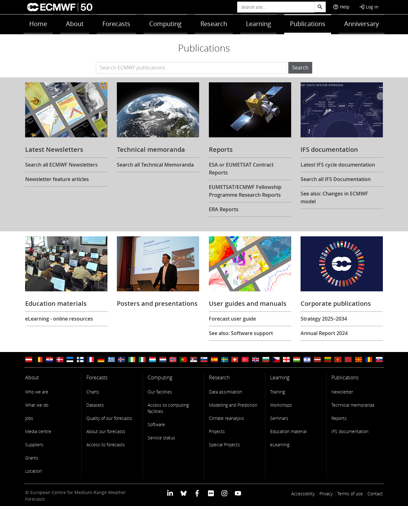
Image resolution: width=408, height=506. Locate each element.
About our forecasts (105, 431)
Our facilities (160, 392)
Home (38, 23)
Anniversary (361, 23)
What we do (36, 405)
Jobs (29, 418)
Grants (31, 458)
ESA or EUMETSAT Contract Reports (241, 168)
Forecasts (116, 23)
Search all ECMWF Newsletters (61, 164)
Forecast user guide (232, 318)
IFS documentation (349, 431)
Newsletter (342, 392)
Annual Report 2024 (324, 333)
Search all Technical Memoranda (155, 164)
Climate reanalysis (226, 418)
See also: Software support (241, 333)
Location (33, 471)
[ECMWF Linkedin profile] (170, 493)
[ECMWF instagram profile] (224, 493)
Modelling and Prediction (233, 405)
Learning (258, 23)
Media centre (38, 431)
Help (341, 7)
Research (213, 23)
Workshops (281, 405)
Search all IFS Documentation (336, 179)
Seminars (279, 418)
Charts (92, 392)
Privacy (326, 494)
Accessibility (303, 494)
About (75, 23)
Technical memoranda (352, 405)
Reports (339, 418)
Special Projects (224, 445)
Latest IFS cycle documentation (338, 164)
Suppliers (34, 445)
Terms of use (350, 494)
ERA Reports (223, 209)
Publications (307, 23)
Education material (288, 431)
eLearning (279, 445)
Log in (368, 7)
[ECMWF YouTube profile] (238, 493)
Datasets (95, 405)
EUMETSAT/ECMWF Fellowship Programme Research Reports (245, 191)
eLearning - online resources (59, 318)
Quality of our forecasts (109, 418)
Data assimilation (225, 392)
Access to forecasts (105, 445)
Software (156, 424)
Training (277, 392)
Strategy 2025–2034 (324, 318)
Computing (165, 23)
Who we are (36, 392)
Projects (217, 431)
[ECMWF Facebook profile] (197, 493)
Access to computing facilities (168, 408)
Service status (161, 438)
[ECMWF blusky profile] (183, 493)
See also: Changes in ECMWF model (334, 197)
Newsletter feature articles (57, 179)
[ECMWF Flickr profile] (211, 493)
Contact (375, 494)
